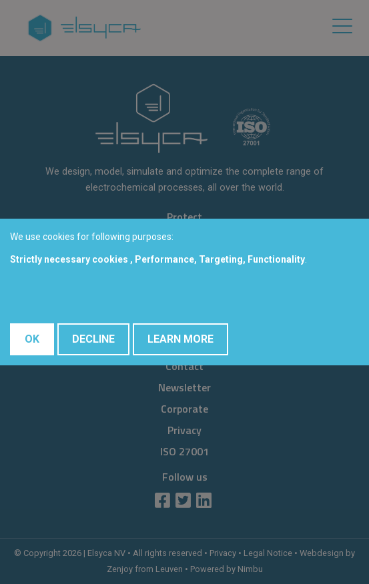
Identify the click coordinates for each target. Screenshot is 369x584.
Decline (93, 339)
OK (32, 339)
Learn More (180, 339)
